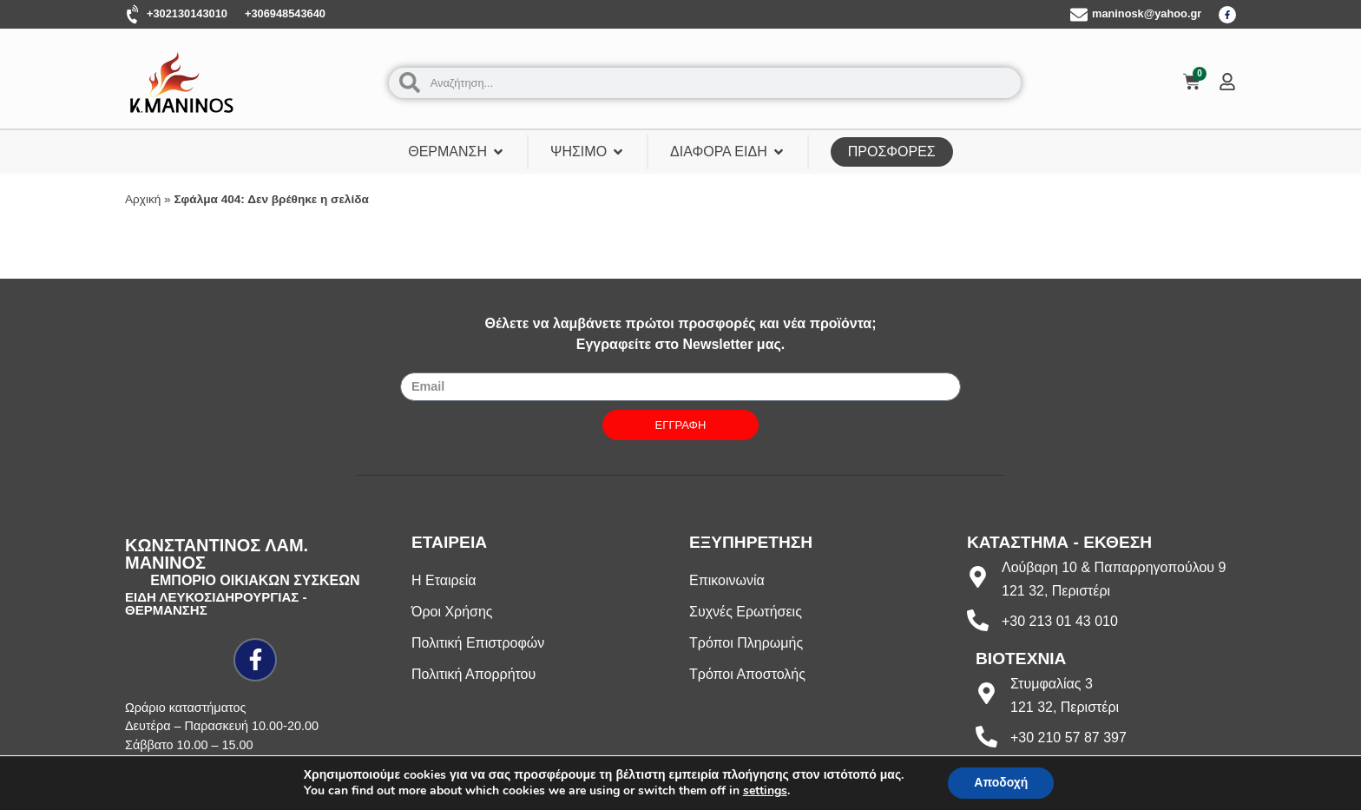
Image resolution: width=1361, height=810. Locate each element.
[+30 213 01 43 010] (978, 620)
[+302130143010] (133, 14)
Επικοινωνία (727, 580)
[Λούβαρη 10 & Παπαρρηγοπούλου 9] (978, 577)
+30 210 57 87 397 (1068, 737)
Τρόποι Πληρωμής (746, 642)
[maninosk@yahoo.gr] (1079, 14)
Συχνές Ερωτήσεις (745, 611)
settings (765, 791)
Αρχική (143, 199)
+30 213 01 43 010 (1060, 621)
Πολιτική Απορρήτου (473, 674)
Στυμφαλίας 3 (1051, 683)
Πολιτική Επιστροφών (477, 642)
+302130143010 (187, 13)
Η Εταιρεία (444, 580)
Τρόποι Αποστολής (747, 674)
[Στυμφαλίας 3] (986, 693)
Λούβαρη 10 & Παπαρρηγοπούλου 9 (1114, 567)
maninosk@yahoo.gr (1146, 13)
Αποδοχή (1001, 782)
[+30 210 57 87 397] (986, 736)
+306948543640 (285, 13)
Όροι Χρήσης (452, 611)
